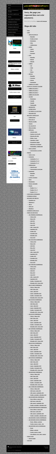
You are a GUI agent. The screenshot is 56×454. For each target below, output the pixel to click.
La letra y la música (33, 177)
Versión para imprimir (12, 446)
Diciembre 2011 (33, 235)
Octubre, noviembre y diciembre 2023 (38, 415)
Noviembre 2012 (33, 258)
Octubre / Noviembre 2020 (36, 382)
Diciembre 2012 (33, 260)
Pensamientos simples (35, 142)
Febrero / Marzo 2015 (35, 301)
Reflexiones (31, 130)
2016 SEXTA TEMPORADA (35, 314)
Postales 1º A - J (33, 188)
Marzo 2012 (32, 243)
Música (31, 72)
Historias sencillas (33, 121)
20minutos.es (31, 202)
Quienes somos (30, 436)
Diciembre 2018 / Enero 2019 (36, 355)
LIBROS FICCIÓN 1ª (33, 88)
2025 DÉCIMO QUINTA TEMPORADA (37, 419)
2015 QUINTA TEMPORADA (35, 299)
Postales (30, 185)
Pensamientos (32, 181)
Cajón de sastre (33, 167)
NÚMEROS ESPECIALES (33, 210)
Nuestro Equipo (32, 438)
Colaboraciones (33, 45)
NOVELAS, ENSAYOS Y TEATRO (34, 86)
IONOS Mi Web (18, 450)
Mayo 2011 (32, 223)
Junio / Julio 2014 (34, 291)
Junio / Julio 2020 (34, 378)
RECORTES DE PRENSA (33, 198)
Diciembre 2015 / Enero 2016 (36, 312)
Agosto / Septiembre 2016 (35, 322)
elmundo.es (31, 208)
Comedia (32, 101)
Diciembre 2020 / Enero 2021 (36, 384)
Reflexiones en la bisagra (35, 144)
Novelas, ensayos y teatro (35, 432)
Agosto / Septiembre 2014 (35, 293)
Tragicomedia (33, 105)
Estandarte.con (32, 200)
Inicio (28, 30)
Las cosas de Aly (32, 125)
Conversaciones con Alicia (36, 150)
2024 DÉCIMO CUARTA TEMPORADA (37, 417)
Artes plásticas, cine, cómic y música (38, 434)
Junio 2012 (32, 250)
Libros (30, 179)
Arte (31, 65)
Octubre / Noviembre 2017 (36, 339)
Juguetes (31, 123)
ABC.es (30, 204)
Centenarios (31, 157)
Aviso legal (29, 440)
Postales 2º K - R (33, 190)
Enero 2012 (32, 237)
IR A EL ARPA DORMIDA (14, 52)
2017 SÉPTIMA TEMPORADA (35, 328)
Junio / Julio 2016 (34, 320)
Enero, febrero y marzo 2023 (36, 409)
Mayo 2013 (32, 272)
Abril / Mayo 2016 (34, 318)
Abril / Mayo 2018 (34, 347)
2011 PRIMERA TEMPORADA (35, 214)
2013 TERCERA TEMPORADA (36, 264)
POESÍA (29, 152)
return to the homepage (42, 21)
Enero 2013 (32, 262)
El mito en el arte (34, 38)
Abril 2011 (32, 221)
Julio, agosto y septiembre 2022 (37, 403)
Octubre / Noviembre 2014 (36, 295)
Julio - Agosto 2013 (34, 277)
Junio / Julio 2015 (34, 306)
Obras (31, 43)
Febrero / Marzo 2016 (35, 316)
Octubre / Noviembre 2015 (36, 310)
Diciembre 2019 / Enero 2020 (36, 370)
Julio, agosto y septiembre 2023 (37, 413)
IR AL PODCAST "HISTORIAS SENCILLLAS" (14, 142)
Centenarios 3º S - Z (34, 163)
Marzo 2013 (32, 268)
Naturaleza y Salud (34, 140)
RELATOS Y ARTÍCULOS (33, 115)
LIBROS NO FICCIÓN (34, 94)
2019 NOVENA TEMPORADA (35, 357)
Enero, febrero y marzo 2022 (36, 399)
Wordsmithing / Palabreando (36, 146)
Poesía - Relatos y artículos (36, 422)
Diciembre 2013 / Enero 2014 (36, 283)
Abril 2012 (32, 246)
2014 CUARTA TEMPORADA (35, 285)
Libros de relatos (32, 128)
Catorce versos (32, 154)
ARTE (28, 32)
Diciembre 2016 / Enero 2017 (36, 326)
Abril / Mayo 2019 (34, 362)
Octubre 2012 (33, 256)
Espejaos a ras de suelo (35, 134)
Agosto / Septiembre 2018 (35, 351)
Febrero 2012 (33, 241)
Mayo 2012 (32, 248)
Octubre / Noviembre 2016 (36, 324)
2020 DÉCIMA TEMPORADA (35, 372)
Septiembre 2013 (33, 279)
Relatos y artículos (34, 430)
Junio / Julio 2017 (34, 335)
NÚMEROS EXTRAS (32, 196)
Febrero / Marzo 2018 (35, 345)
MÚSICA (31, 74)
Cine (31, 70)
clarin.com (31, 206)
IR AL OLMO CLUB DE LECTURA (15, 97)
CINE (30, 55)
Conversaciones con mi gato (36, 169)
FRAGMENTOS (32, 113)
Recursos (32, 175)
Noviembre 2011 (33, 233)
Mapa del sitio (19, 446)
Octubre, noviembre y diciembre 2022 (38, 405)
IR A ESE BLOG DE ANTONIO (14, 73)
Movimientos (33, 41)
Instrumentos (33, 82)
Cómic (31, 67)
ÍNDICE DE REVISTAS (32, 212)
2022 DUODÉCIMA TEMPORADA (36, 397)
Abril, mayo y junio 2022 (35, 401)
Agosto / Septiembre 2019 (35, 366)
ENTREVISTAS (32, 109)
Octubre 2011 (33, 231)
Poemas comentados (33, 183)
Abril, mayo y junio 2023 (35, 411)
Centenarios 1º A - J (34, 159)
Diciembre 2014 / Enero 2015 (36, 297)
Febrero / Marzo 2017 (35, 330)
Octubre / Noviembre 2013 (36, 281)
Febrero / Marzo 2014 (35, 287)
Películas (32, 61)
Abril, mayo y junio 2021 (35, 391)
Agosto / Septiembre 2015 (35, 308)
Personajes (32, 53)
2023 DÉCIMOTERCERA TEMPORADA (38, 407)
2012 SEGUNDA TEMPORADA (36, 239)
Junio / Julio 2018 (34, 349)
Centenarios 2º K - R (34, 161)
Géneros (32, 80)
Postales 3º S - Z (33, 192)
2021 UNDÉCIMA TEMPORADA (36, 386)
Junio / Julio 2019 (34, 364)
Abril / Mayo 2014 (34, 289)
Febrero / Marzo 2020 (35, 374)
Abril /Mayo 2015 (34, 304)
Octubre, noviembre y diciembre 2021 (38, 395)
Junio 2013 (32, 275)
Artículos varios (33, 132)
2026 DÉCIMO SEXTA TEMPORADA (37, 426)
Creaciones (32, 78)
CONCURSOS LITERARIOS (33, 194)
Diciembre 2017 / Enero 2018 (36, 341)
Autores (32, 49)
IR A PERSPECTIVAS (15, 120)
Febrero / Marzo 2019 (35, 359)
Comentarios (31, 171)
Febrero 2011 (33, 217)
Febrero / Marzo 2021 (35, 388)
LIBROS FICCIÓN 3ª (33, 92)
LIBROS (30, 63)
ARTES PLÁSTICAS (33, 34)
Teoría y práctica (32, 148)
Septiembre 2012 (33, 254)
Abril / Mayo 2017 (34, 333)
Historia (32, 51)
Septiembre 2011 (33, 229)
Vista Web (46, 447)
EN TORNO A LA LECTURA (35, 111)
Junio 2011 (32, 225)
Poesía (31, 428)
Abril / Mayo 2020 (34, 376)
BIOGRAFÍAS (32, 107)
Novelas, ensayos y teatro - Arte (37, 424)
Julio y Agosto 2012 (34, 252)
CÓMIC (30, 47)
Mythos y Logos (33, 138)
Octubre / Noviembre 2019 (36, 368)
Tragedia (32, 103)
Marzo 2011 (32, 219)
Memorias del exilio (34, 136)
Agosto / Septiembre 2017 (35, 337)
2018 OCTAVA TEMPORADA (35, 343)
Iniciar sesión (46, 446)
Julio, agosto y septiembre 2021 (37, 393)
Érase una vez (32, 119)
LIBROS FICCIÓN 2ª (33, 90)
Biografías (32, 36)
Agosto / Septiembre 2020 (35, 380)
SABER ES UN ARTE (33, 84)
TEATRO (31, 96)
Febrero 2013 (33, 266)
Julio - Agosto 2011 (34, 227)
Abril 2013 (32, 270)
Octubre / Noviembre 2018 (36, 353)
